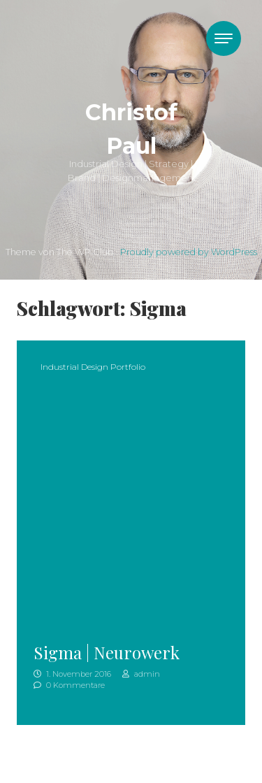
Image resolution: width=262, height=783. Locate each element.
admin (141, 674)
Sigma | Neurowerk (107, 652)
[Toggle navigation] (223, 38)
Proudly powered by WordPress (188, 252)
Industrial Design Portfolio (93, 366)
